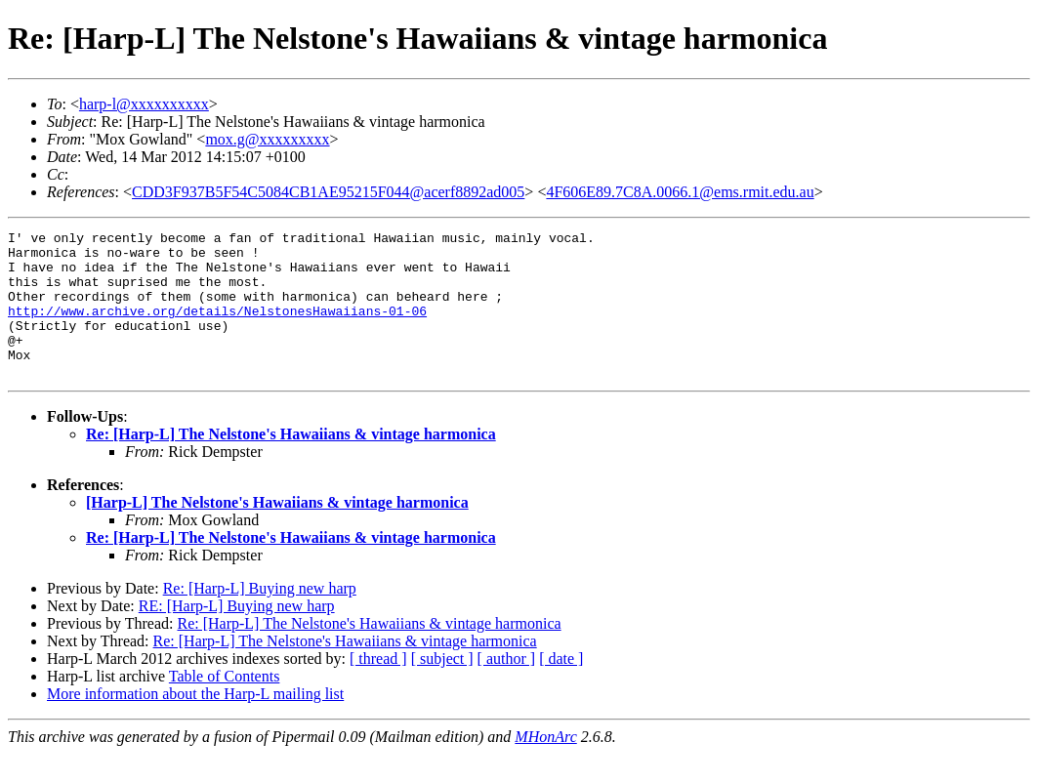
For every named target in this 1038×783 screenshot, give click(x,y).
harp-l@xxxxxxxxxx (144, 104)
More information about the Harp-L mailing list (195, 723)
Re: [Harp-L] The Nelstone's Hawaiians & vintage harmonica (291, 463)
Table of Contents (224, 705)
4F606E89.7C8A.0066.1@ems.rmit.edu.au (679, 192)
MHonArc (545, 766)
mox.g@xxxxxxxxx (267, 139)
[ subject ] (442, 688)
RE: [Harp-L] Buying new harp (237, 635)
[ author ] (506, 688)
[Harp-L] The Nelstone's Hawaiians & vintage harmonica (277, 531)
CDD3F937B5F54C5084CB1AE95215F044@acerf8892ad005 (328, 192)
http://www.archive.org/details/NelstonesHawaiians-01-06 (217, 328)
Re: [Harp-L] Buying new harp (259, 617)
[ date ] (561, 688)
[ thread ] (378, 688)
